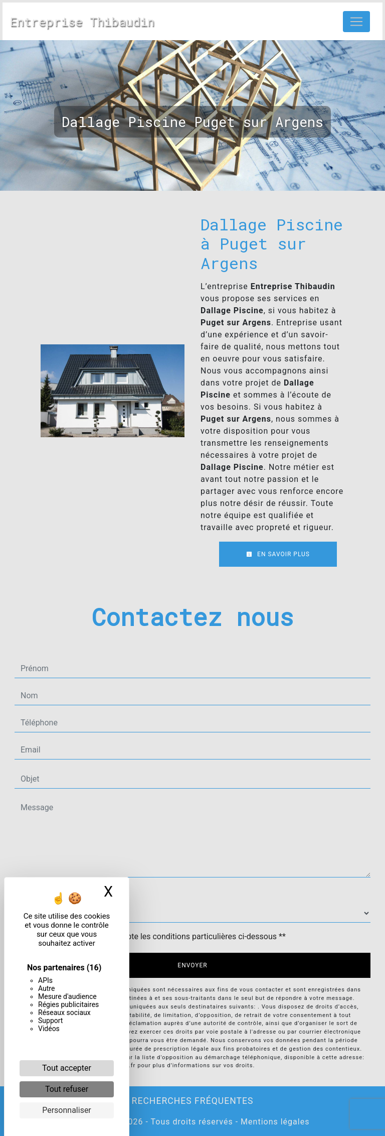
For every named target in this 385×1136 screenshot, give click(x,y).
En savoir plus (278, 554)
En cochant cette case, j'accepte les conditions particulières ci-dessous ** (155, 936)
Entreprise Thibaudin (82, 22)
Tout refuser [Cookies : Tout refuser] (66, 1089)
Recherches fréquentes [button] (193, 1101)
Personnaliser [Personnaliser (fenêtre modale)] (66, 1110)
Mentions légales (273, 1121)
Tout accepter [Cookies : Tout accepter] (66, 1068)
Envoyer (192, 965)
